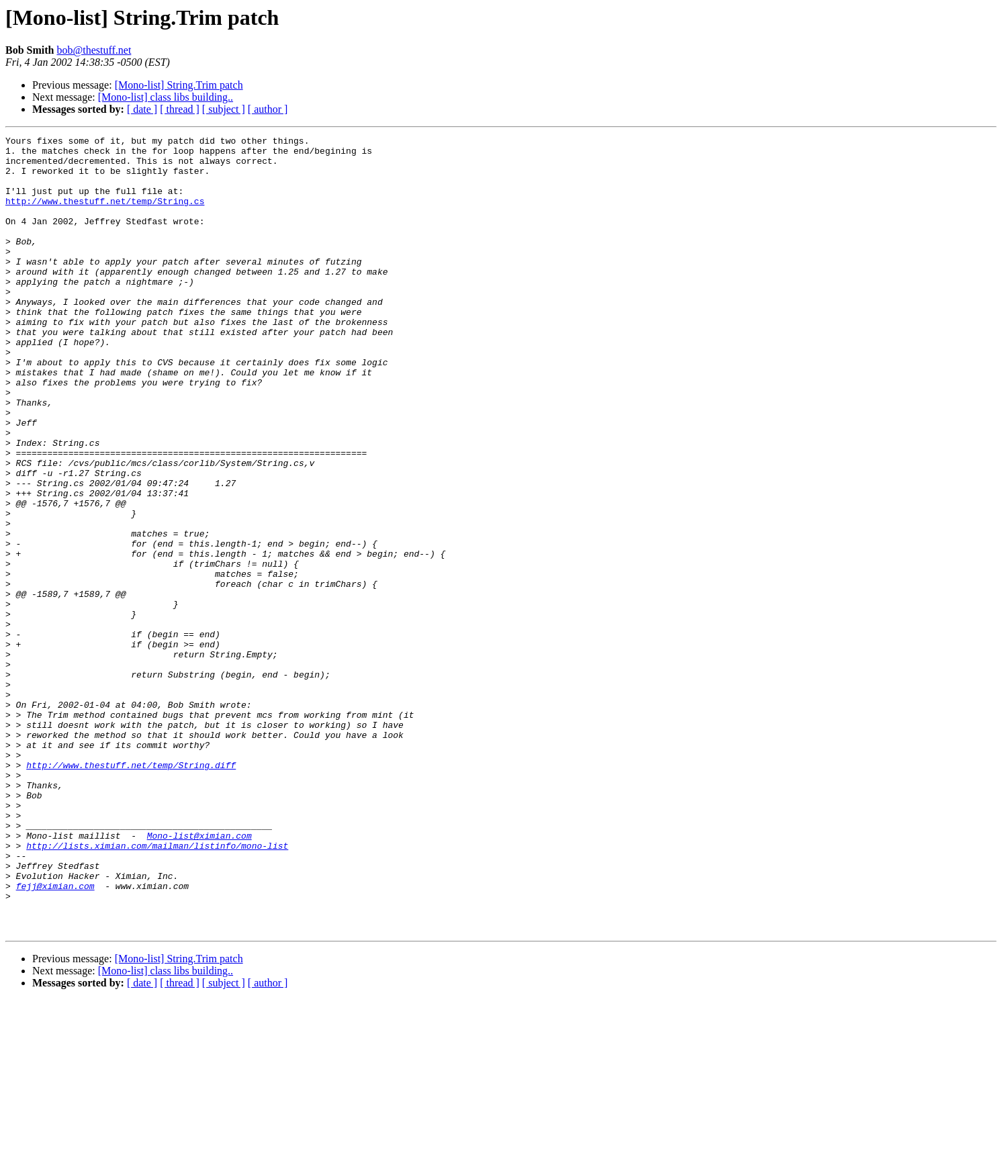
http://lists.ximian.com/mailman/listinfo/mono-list (157, 988)
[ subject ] (223, 109)
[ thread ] (179, 109)
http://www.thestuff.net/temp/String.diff (131, 892)
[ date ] (142, 109)
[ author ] (268, 109)
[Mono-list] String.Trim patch (179, 85)
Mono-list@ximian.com (199, 976)
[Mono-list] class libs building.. (165, 97)
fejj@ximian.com (55, 1037)
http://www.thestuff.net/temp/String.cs (104, 215)
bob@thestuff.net (93, 50)
